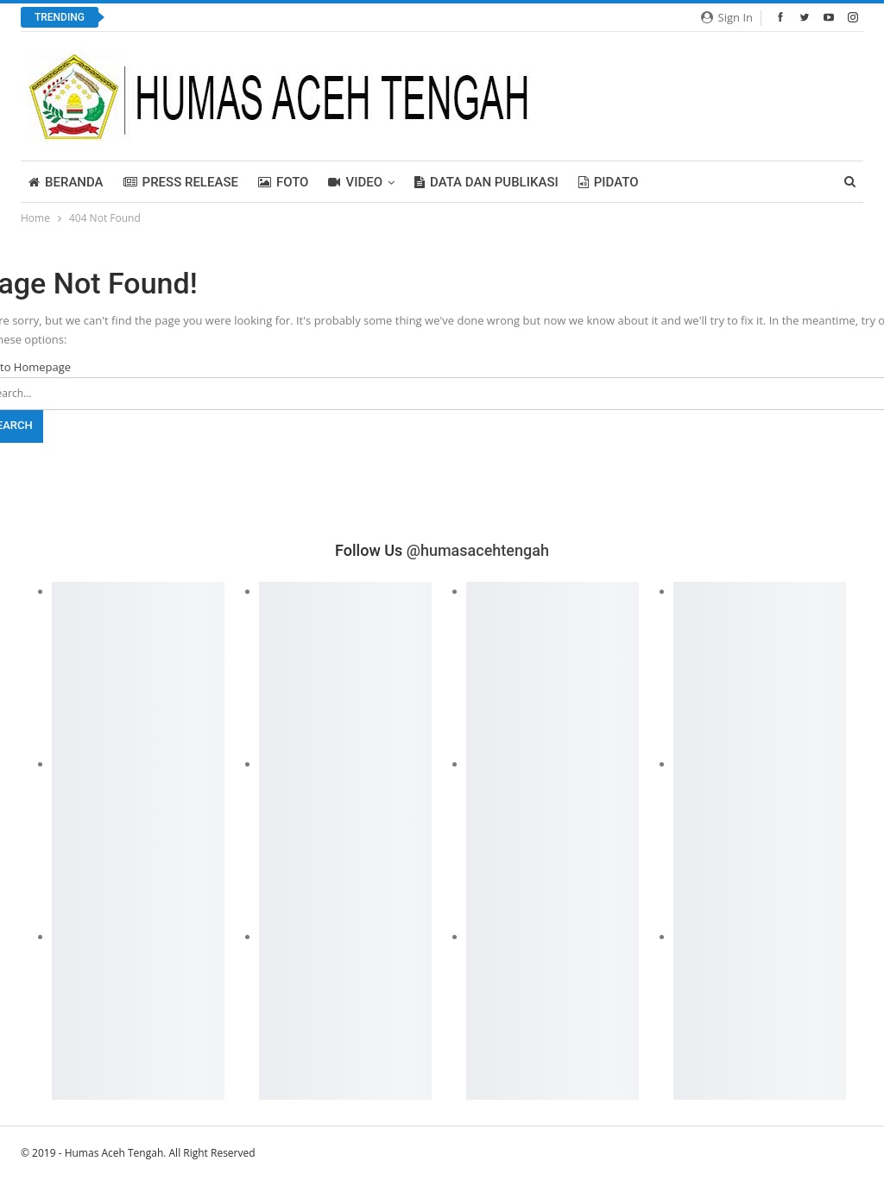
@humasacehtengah (478, 550)
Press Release (180, 182)
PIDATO (608, 182)
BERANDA (66, 182)
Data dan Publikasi (486, 182)
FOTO (283, 182)
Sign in (727, 17)
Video (355, 182)
